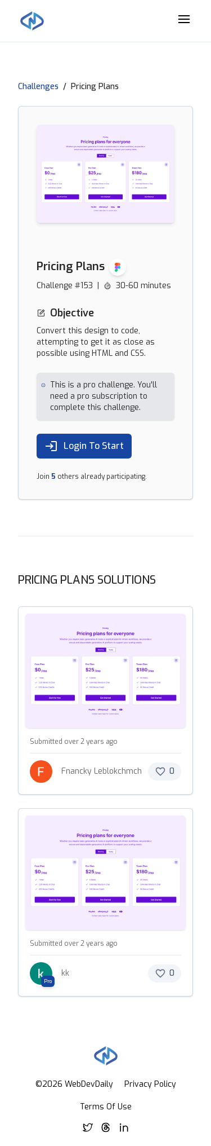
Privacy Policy (150, 1084)
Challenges (38, 86)
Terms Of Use (106, 1106)
